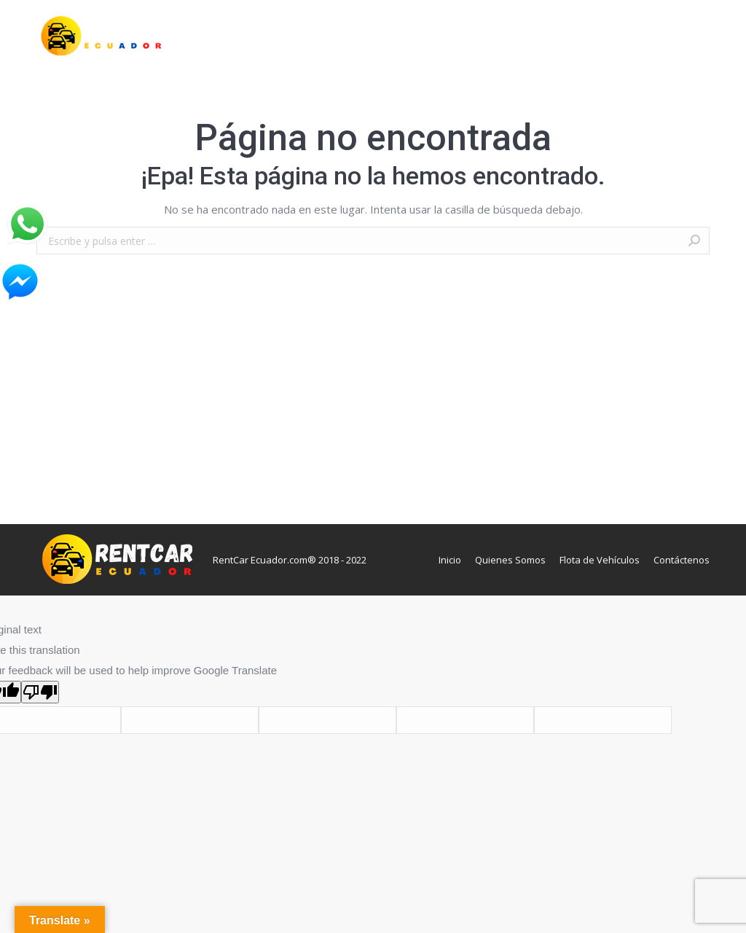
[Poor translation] (40, 692)
